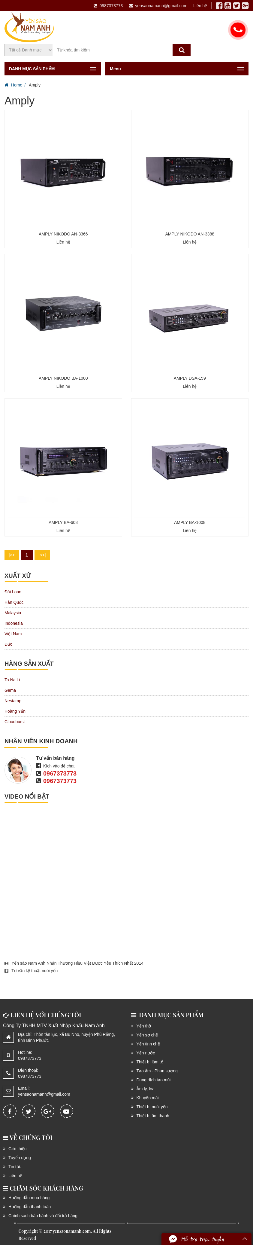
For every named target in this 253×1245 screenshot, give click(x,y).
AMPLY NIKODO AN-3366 (63, 234)
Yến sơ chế (147, 1035)
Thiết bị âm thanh (153, 1115)
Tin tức (14, 1166)
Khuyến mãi (148, 1097)
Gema (10, 690)
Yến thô (144, 1026)
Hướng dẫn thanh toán (29, 1206)
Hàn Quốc (14, 602)
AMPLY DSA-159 (190, 378)
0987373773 (108, 5)
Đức (8, 644)
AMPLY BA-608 (63, 522)
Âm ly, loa (146, 1088)
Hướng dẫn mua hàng (29, 1197)
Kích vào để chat (59, 766)
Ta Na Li (12, 679)
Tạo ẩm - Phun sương (157, 1070)
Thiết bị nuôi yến (152, 1106)
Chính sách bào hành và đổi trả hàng (42, 1215)
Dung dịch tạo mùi (154, 1079)
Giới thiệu (17, 1148)
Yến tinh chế (148, 1044)
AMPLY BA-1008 (190, 522)
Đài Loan (13, 591)
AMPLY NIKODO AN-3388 (189, 234)
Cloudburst (15, 721)
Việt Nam (13, 633)
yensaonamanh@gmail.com (158, 5)
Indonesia (14, 623)
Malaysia (13, 612)
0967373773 (60, 773)
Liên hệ (200, 5)
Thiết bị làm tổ (150, 1061)
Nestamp (13, 700)
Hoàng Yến (15, 711)
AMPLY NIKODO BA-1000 (63, 378)
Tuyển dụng (19, 1157)
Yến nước (146, 1053)
